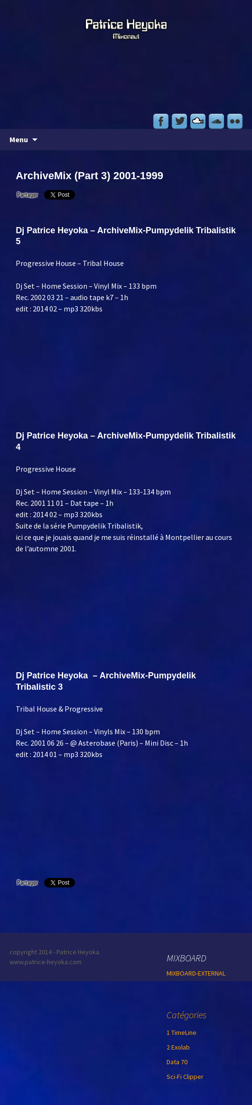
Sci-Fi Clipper (185, 1076)
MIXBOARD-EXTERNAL (196, 973)
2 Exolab (178, 1047)
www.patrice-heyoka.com (45, 962)
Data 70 (177, 1062)
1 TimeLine (181, 1032)
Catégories (186, 1015)
